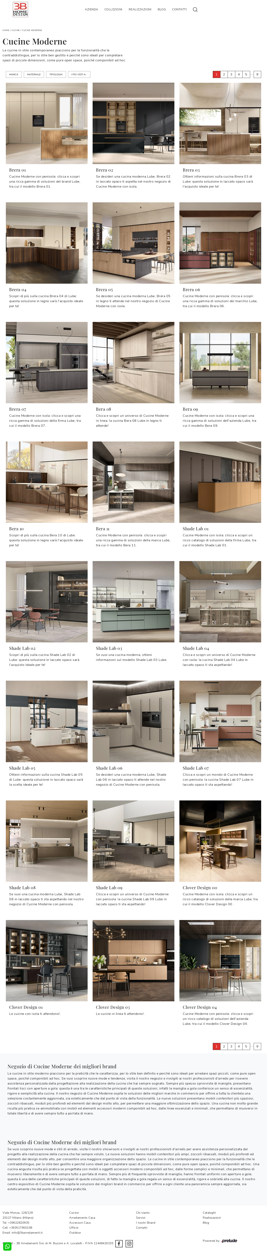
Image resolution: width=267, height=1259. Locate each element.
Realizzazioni (140, 9)
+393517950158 (20, 1228)
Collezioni (113, 9)
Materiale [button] (34, 74)
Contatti (179, 9)
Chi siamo (143, 1213)
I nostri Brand (145, 1223)
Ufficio (74, 1228)
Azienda (91, 9)
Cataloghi (209, 1213)
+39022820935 (18, 1223)
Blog (162, 9)
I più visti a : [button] (79, 74)
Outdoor (75, 1233)
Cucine (15, 30)
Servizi (140, 1218)
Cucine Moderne (32, 30)
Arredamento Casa (82, 1218)
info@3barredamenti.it (27, 1233)
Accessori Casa (80, 1223)
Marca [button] (13, 74)
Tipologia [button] (56, 74)
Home (6, 30)
